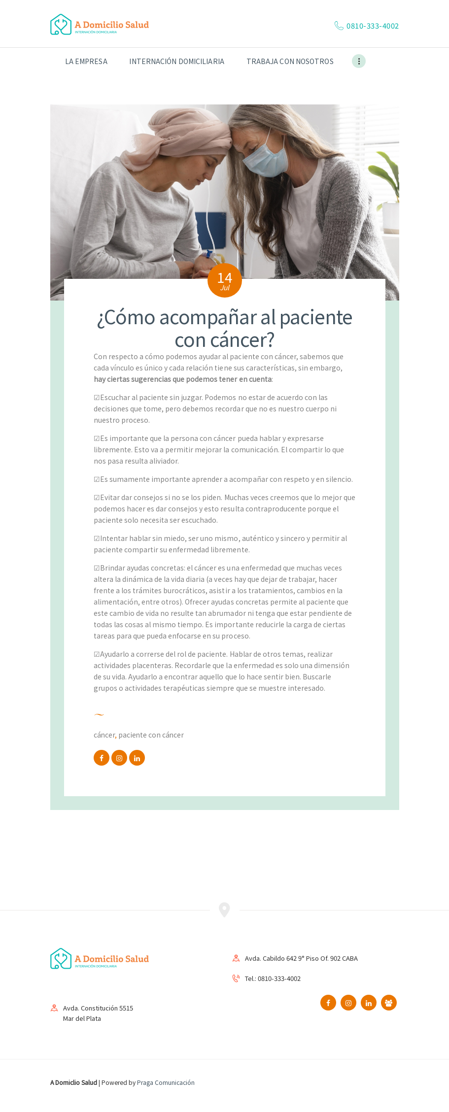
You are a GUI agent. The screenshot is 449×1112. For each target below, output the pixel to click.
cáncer (104, 735)
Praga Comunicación (166, 1082)
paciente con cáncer (151, 735)
